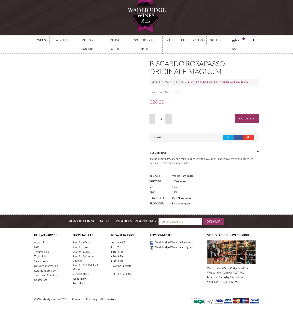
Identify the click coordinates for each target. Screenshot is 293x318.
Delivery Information (46, 257)
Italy (168, 73)
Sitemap (76, 290)
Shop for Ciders (82, 243)
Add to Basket (245, 109)
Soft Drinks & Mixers (145, 40)
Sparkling (60, 40)
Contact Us (40, 271)
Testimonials (41, 243)
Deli (169, 40)
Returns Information (45, 261)
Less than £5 (118, 233)
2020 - (179, 172)
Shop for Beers (81, 238)
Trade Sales (41, 247)
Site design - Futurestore (100, 290)
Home (156, 73)
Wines (41, 40)
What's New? (80, 270)
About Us (39, 233)
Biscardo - (181, 194)
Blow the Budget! (121, 257)
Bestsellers (79, 274)
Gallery (215, 40)
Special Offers (81, 265)
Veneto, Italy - (183, 167)
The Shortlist (121, 265)
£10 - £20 (117, 243)
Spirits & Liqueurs (86, 40)
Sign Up (213, 212)
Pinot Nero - (182, 189)
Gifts (183, 40)
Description (158, 143)
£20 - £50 (117, 247)
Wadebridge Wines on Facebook (171, 233)
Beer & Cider (114, 40)
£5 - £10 (116, 238)
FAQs (37, 238)
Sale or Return (42, 252)
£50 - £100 (117, 252)
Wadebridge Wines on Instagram (171, 238)
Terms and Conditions (47, 266)
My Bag (236, 40)
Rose (179, 73)
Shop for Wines (81, 233)
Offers (198, 40)
